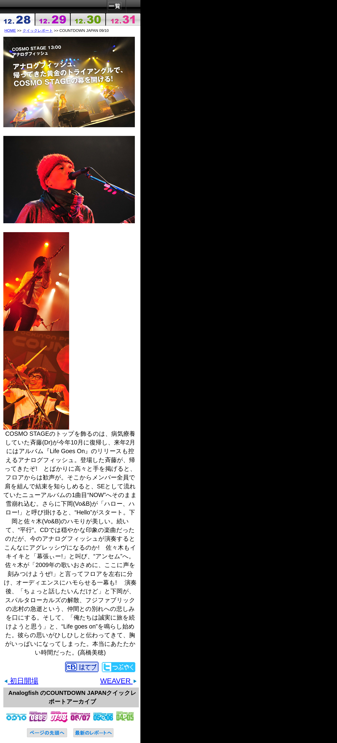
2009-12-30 (87, 19)
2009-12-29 (52, 19)
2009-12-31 (123, 19)
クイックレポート (38, 30)
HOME (10, 30)
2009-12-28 (17, 19)
